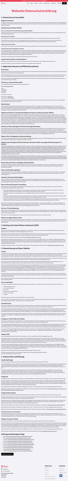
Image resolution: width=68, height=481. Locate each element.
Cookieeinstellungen (63, 472)
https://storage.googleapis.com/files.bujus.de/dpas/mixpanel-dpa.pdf (20, 446)
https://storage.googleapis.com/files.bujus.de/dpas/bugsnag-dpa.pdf (19, 436)
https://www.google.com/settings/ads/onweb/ (56, 405)
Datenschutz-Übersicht (7, 454)
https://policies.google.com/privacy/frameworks (56, 388)
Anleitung (59, 3)
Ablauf (31, 3)
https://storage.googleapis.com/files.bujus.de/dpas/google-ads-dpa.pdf (21, 439)
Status (46, 472)
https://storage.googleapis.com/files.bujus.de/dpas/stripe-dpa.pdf (18, 449)
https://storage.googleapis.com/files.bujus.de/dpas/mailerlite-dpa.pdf (20, 442)
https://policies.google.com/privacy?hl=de (49, 431)
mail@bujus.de (10, 96)
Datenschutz (53, 3)
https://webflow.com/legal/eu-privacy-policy (33, 237)
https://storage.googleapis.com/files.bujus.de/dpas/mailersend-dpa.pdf (21, 444)
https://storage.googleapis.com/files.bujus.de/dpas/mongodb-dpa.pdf (20, 447)
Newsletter (47, 468)
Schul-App (47, 474)
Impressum (61, 468)
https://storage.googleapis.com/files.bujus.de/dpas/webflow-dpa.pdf (19, 450)
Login (64, 3)
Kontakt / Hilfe (46, 3)
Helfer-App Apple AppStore (50, 476)
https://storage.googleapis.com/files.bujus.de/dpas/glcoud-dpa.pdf (18, 438)
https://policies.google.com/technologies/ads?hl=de (56, 409)
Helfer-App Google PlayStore (50, 478)
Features (36, 3)
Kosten (40, 3)
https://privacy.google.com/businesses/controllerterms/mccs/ (12, 390)
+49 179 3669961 (10, 98)
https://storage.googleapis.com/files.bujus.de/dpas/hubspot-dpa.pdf (19, 441)
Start (28, 3)
